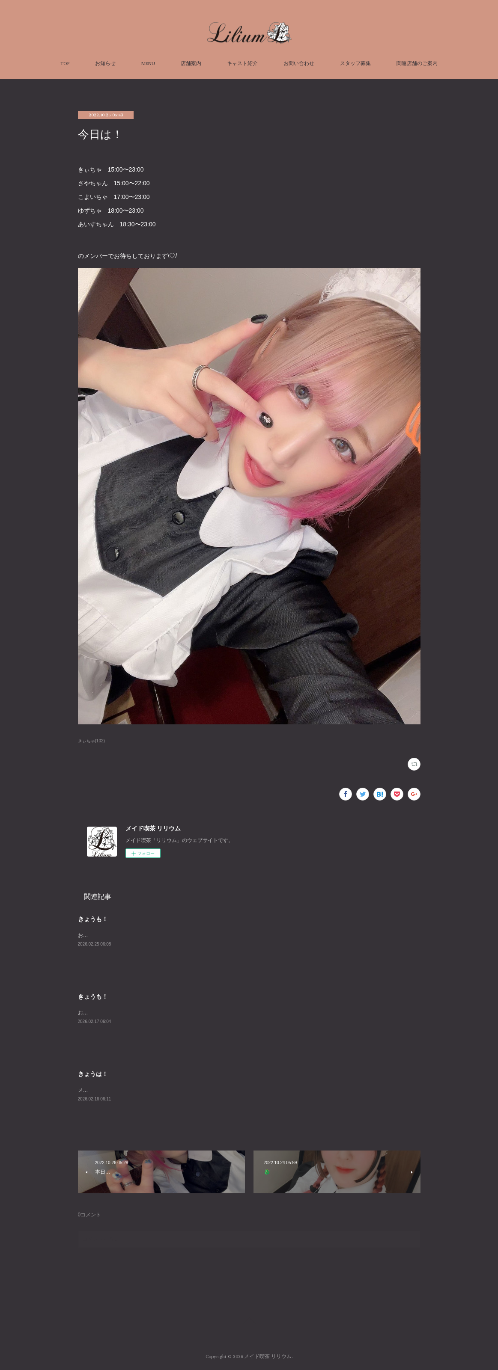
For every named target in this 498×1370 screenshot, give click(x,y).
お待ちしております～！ (106, 935)
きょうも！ (93, 919)
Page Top (249, 1322)
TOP (64, 63)
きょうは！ (93, 1073)
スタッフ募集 (355, 63)
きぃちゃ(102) (91, 740)
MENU (148, 63)
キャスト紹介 (242, 63)
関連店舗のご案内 (417, 63)
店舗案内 (191, 63)
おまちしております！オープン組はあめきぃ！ (132, 1013)
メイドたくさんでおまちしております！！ (127, 1090)
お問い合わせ (298, 63)
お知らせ (105, 63)
